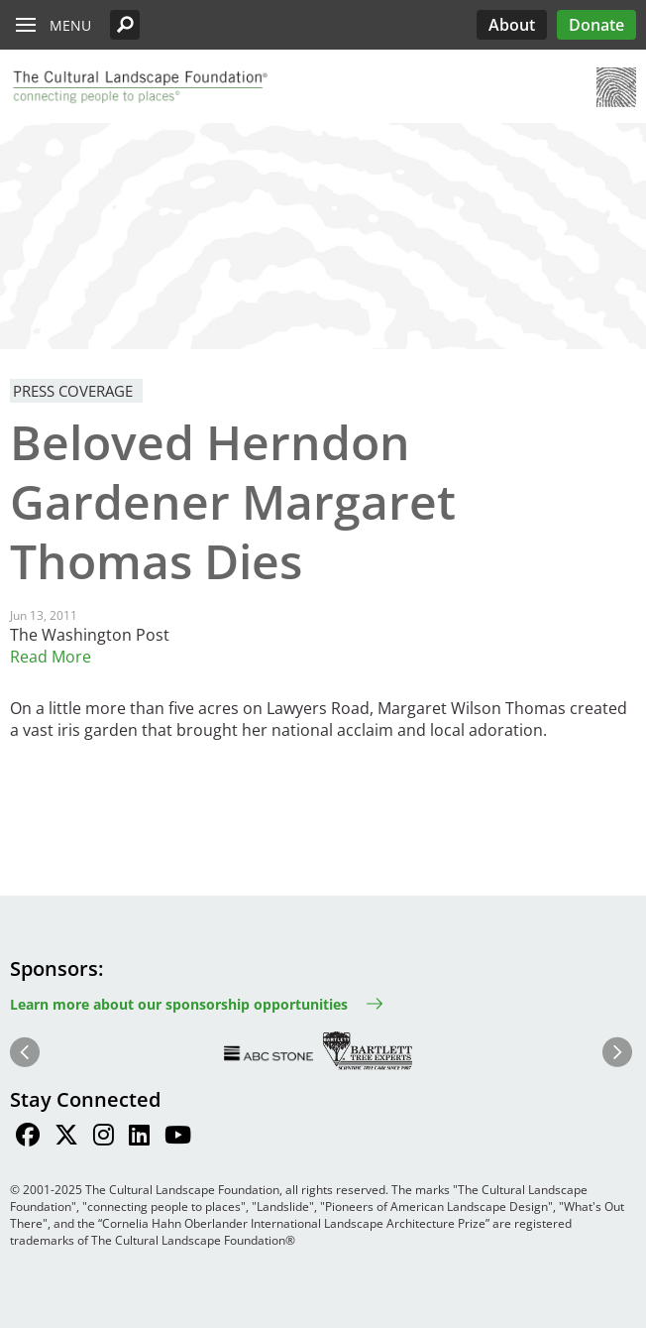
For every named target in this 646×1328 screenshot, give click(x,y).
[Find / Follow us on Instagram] (103, 1137)
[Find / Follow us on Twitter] (66, 1137)
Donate (596, 25)
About (511, 25)
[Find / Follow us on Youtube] (177, 1137)
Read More (50, 656)
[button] (125, 25)
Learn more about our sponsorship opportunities (179, 1004)
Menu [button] (70, 25)
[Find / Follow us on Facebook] (28, 1137)
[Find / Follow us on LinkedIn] (139, 1137)
